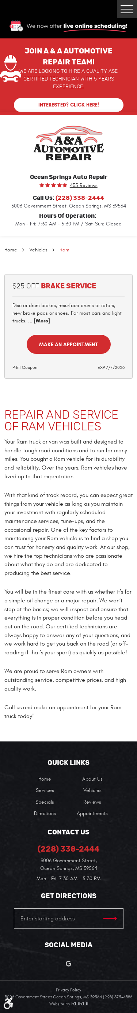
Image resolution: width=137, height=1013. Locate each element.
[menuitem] (45, 779)
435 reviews (84, 185)
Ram (64, 250)
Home (10, 250)
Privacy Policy (68, 990)
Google (68, 963)
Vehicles (38, 250)
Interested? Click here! (68, 105)
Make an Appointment (68, 344)
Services (45, 790)
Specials (44, 802)
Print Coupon (24, 367)
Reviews (92, 802)
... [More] (38, 321)
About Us (92, 779)
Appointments (92, 813)
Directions (45, 813)
